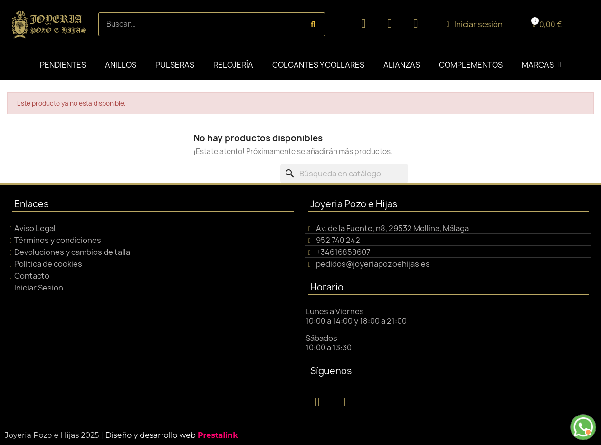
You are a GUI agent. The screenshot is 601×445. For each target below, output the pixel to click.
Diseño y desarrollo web (171, 435)
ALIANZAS (401, 64)
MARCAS (542, 64)
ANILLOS (120, 64)
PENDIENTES (63, 64)
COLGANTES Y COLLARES (318, 64)
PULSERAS (174, 64)
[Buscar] (344, 173)
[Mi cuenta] (474, 24)
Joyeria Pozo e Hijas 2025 (52, 435)
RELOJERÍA (233, 64)
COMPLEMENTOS (471, 64)
